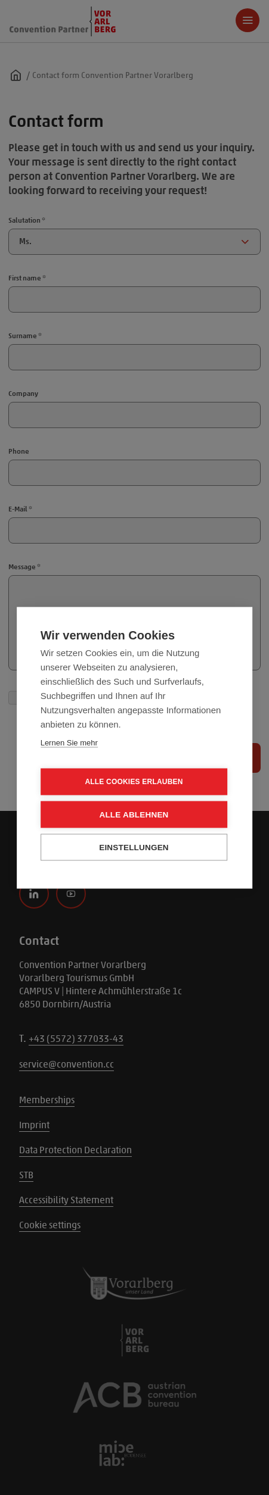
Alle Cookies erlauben (134, 782)
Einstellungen (134, 846)
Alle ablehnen (133, 814)
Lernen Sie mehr (69, 742)
